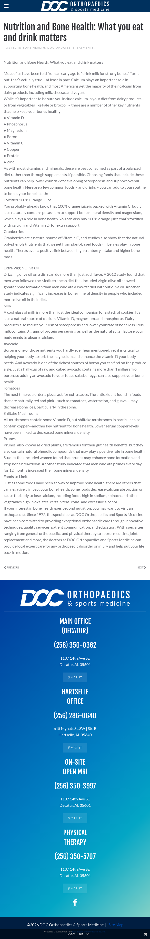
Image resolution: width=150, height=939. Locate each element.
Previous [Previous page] (12, 567)
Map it (75, 677)
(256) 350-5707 (75, 856)
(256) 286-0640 (75, 715)
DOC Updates (59, 47)
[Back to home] (75, 6)
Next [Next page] (141, 567)
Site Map (116, 924)
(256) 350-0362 (75, 645)
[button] (6, 6)
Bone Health (33, 47)
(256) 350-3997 (75, 786)
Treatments (83, 47)
